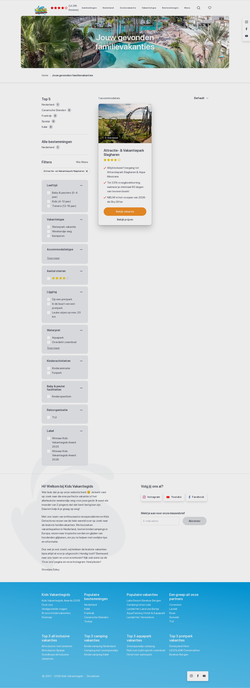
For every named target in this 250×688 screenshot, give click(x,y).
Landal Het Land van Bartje (143, 609)
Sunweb (174, 617)
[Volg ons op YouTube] (204, 676)
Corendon (175, 604)
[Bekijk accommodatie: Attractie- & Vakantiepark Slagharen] (125, 211)
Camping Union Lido (139, 604)
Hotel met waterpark (139, 654)
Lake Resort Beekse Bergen (144, 600)
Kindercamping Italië (96, 654)
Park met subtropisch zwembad (146, 650)
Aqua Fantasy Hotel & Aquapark (146, 613)
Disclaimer (93, 676)
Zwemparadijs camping (141, 646)
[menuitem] (89, 8)
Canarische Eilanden (96, 617)
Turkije (88, 621)
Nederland (48, 147)
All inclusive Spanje (53, 650)
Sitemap (47, 617)
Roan (172, 613)
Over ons (47, 604)
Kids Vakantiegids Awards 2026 (61, 600)
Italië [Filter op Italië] (45, 127)
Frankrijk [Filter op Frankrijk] (47, 115)
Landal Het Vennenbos (140, 617)
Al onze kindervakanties (56, 613)
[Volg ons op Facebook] (198, 676)
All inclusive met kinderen (57, 646)
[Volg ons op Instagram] (191, 676)
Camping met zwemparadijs (101, 650)
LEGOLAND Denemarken (184, 650)
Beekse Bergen (178, 654)
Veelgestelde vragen (54, 609)
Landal (173, 609)
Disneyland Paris (179, 646)
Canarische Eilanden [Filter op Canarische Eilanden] (54, 110)
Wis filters (82, 162)
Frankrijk (89, 613)
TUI (171, 621)
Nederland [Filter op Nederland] (48, 104)
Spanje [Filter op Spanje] (46, 121)
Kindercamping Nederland (100, 646)
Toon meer (53, 258)
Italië (87, 609)
